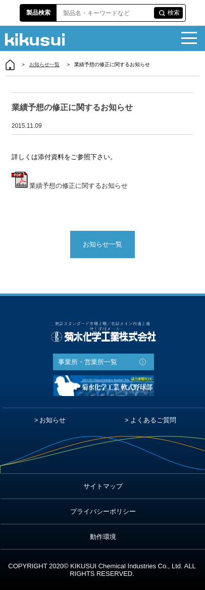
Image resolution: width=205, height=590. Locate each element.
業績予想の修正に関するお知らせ (70, 185)
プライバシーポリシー (103, 511)
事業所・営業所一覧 (87, 362)
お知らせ (52, 420)
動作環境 (103, 536)
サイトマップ (103, 486)
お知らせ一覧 (44, 64)
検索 (174, 12)
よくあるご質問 (153, 420)
